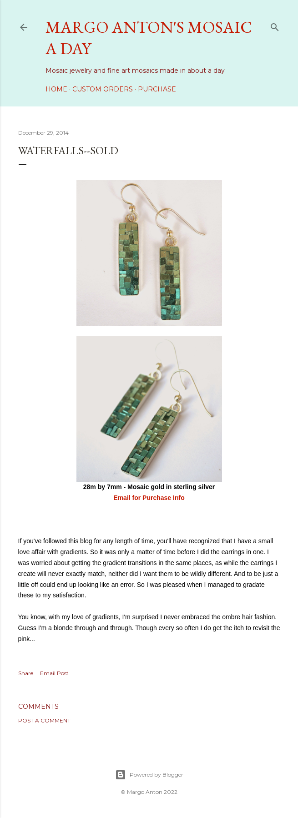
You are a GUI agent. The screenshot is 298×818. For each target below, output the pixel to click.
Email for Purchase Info (148, 497)
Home (56, 89)
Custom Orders (102, 89)
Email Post (54, 673)
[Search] (274, 25)
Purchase (157, 89)
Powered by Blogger (149, 774)
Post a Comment (44, 720)
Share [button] (25, 673)
